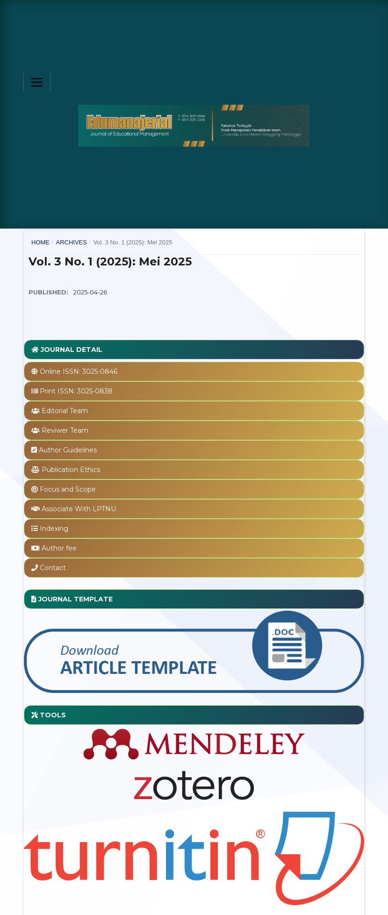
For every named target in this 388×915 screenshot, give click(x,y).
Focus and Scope (68, 489)
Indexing (54, 528)
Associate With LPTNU (79, 509)
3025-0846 (99, 371)
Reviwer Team (65, 430)
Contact (53, 568)
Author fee (59, 548)
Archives (71, 242)
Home (40, 242)
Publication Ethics (71, 469)
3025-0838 (95, 391)
